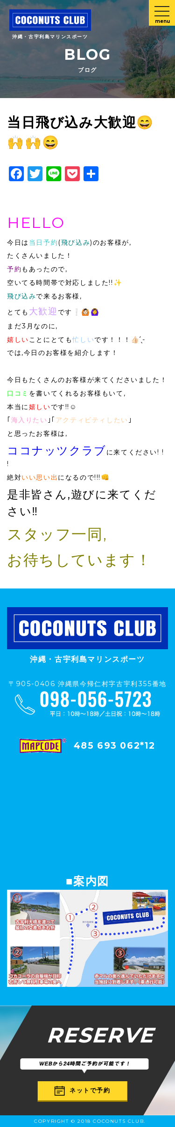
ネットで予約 (83, 1090)
